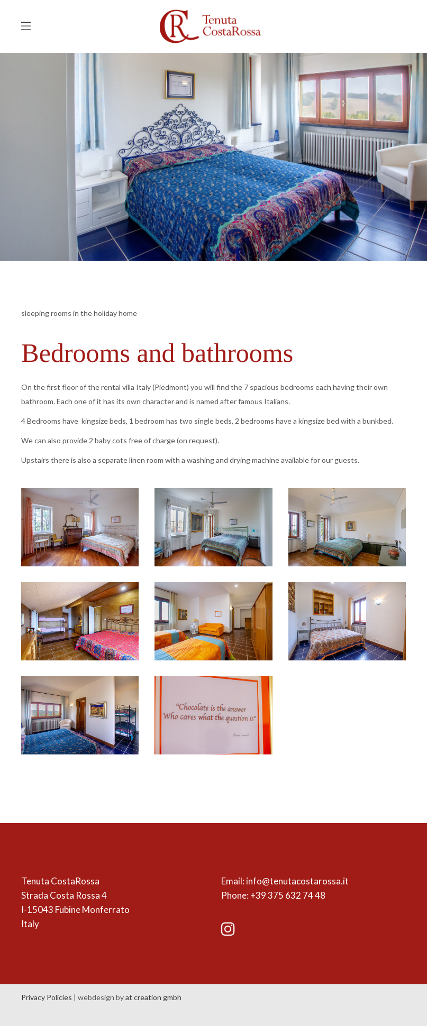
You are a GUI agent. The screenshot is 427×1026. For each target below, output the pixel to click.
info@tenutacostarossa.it (297, 881)
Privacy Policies (46, 997)
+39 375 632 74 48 (287, 895)
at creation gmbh (153, 997)
